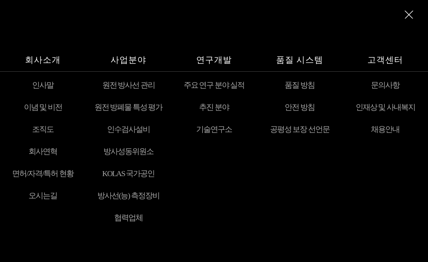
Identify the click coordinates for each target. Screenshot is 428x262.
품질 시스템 (299, 60)
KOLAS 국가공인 (128, 173)
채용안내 (385, 129)
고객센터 (385, 60)
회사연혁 (43, 151)
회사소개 (43, 60)
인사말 (43, 85)
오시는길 (43, 195)
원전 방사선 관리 (128, 85)
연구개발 (214, 60)
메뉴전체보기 (409, 15)
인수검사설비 (128, 129)
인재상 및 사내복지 (385, 107)
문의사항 (385, 85)
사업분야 (128, 60)
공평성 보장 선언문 (300, 129)
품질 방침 (300, 85)
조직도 (43, 129)
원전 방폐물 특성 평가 (129, 107)
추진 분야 (214, 107)
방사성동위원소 (128, 151)
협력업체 (128, 217)
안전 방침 (300, 107)
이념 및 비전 (43, 107)
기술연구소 (214, 129)
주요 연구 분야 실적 (214, 85)
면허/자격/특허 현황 (42, 173)
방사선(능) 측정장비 (128, 195)
